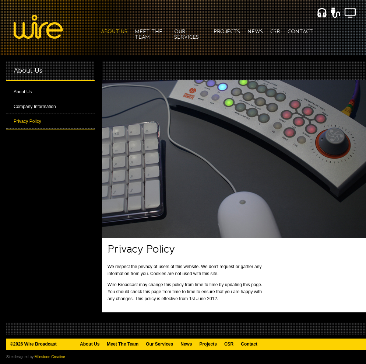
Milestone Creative (50, 357)
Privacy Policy (27, 121)
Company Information (35, 106)
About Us (23, 91)
